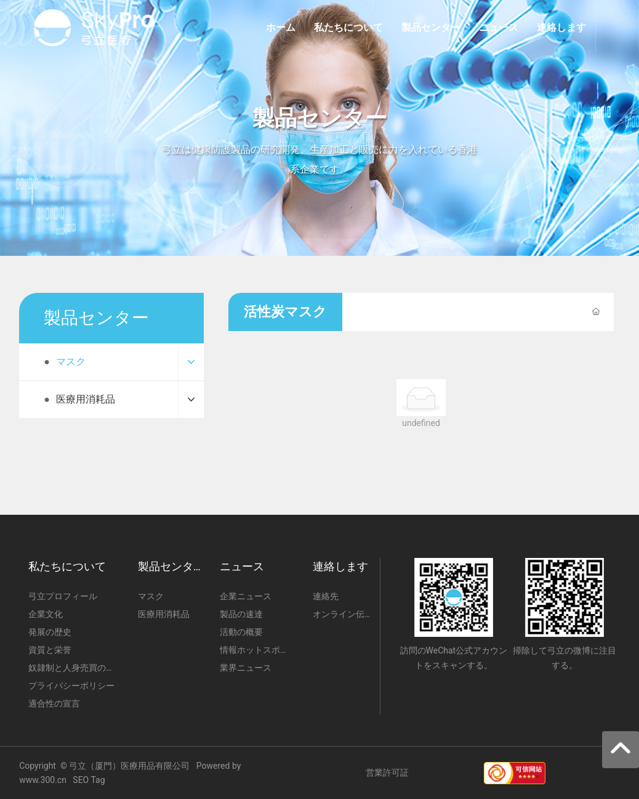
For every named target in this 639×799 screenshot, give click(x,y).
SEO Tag (89, 780)
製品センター (319, 118)
